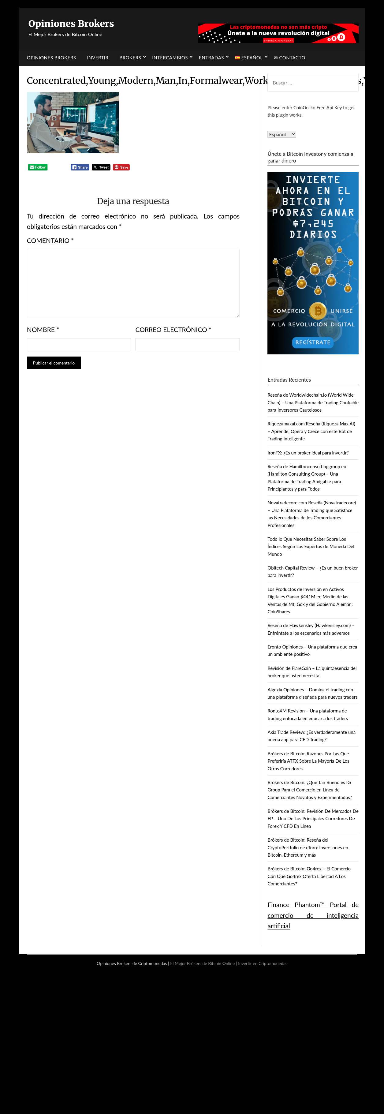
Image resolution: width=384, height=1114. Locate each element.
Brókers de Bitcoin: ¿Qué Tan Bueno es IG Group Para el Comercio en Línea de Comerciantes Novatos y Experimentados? (309, 789)
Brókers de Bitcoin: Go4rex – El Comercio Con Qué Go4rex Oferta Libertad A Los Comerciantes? (309, 876)
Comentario (50, 240)
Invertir (97, 57)
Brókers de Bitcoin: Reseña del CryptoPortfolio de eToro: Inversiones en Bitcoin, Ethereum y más (307, 847)
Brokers (130, 57)
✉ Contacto (289, 57)
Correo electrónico (173, 329)
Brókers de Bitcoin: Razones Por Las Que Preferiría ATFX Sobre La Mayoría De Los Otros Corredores (308, 761)
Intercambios (170, 57)
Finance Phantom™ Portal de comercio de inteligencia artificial (313, 915)
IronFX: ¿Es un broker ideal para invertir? (308, 452)
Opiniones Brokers (71, 23)
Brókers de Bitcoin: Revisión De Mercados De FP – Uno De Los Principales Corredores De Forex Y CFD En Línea (313, 818)
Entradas (211, 57)
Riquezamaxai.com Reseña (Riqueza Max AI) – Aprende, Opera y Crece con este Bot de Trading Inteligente (311, 431)
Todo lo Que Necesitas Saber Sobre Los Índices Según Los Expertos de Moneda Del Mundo (310, 546)
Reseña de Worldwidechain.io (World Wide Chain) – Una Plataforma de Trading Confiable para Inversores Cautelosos (313, 402)
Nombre (43, 329)
